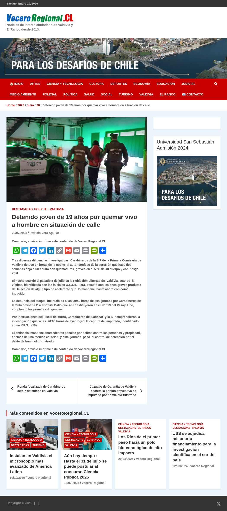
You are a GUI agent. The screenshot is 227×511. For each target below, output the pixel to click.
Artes (35, 83)
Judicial (189, 83)
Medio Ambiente (23, 94)
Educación (166, 83)
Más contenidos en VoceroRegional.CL (49, 413)
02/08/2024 (180, 466)
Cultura (96, 83)
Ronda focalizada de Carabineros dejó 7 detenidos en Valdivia (41, 389)
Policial (50, 94)
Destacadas (22, 209)
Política (70, 94)
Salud (89, 94)
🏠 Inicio (17, 83)
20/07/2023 (19, 233)
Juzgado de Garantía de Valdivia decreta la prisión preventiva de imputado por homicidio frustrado (112, 391)
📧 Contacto (192, 94)
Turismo (126, 94)
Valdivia (146, 94)
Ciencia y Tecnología (65, 83)
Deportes (118, 83)
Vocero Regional (39, 477)
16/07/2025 (71, 483)
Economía (142, 83)
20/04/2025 (126, 459)
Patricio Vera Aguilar (44, 233)
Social (106, 94)
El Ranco (167, 94)
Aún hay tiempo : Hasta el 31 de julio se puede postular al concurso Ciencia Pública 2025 (85, 466)
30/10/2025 (17, 477)
